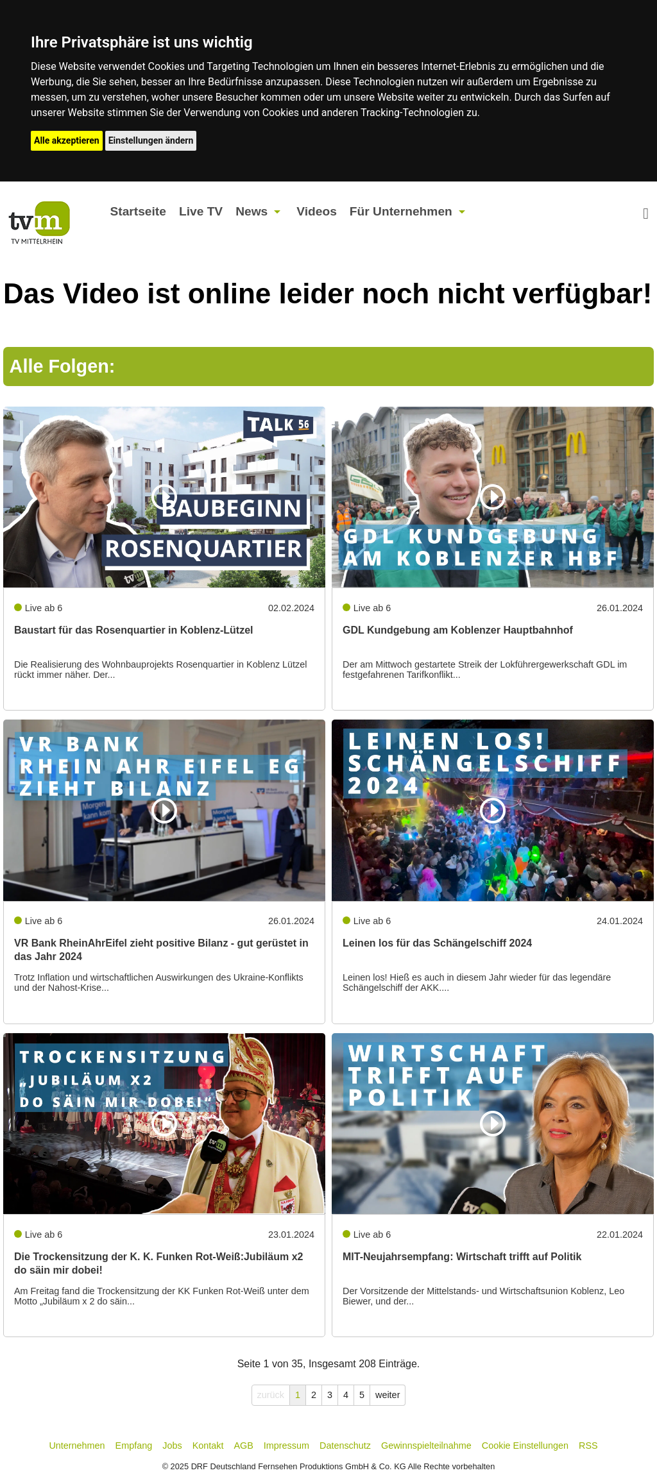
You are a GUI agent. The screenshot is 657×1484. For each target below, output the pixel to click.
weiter (387, 1395)
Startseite (138, 211)
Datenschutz (345, 1445)
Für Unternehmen (401, 211)
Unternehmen (77, 1445)
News (251, 211)
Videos (316, 211)
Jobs (172, 1445)
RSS (588, 1445)
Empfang (134, 1445)
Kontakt (208, 1445)
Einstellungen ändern (151, 140)
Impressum (286, 1445)
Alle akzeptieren (66, 140)
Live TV (201, 211)
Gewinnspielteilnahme (426, 1445)
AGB (243, 1445)
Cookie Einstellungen (525, 1445)
